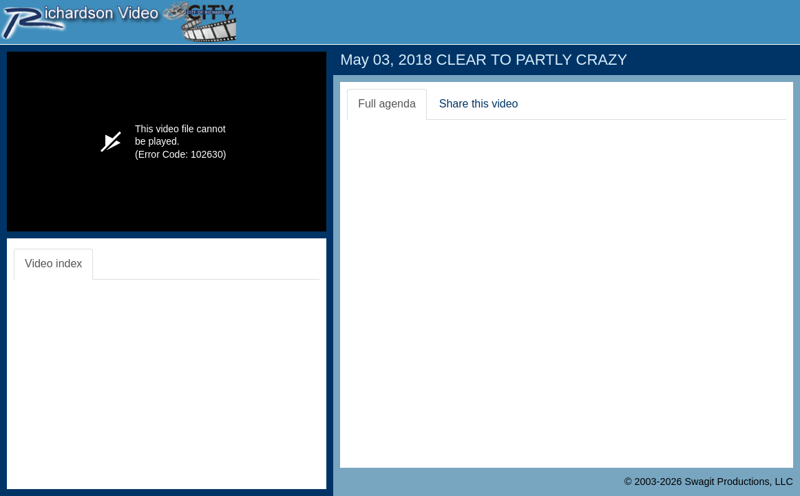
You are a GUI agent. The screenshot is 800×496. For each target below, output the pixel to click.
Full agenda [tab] (387, 104)
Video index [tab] (53, 263)
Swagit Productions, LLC (738, 481)
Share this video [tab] (478, 104)
